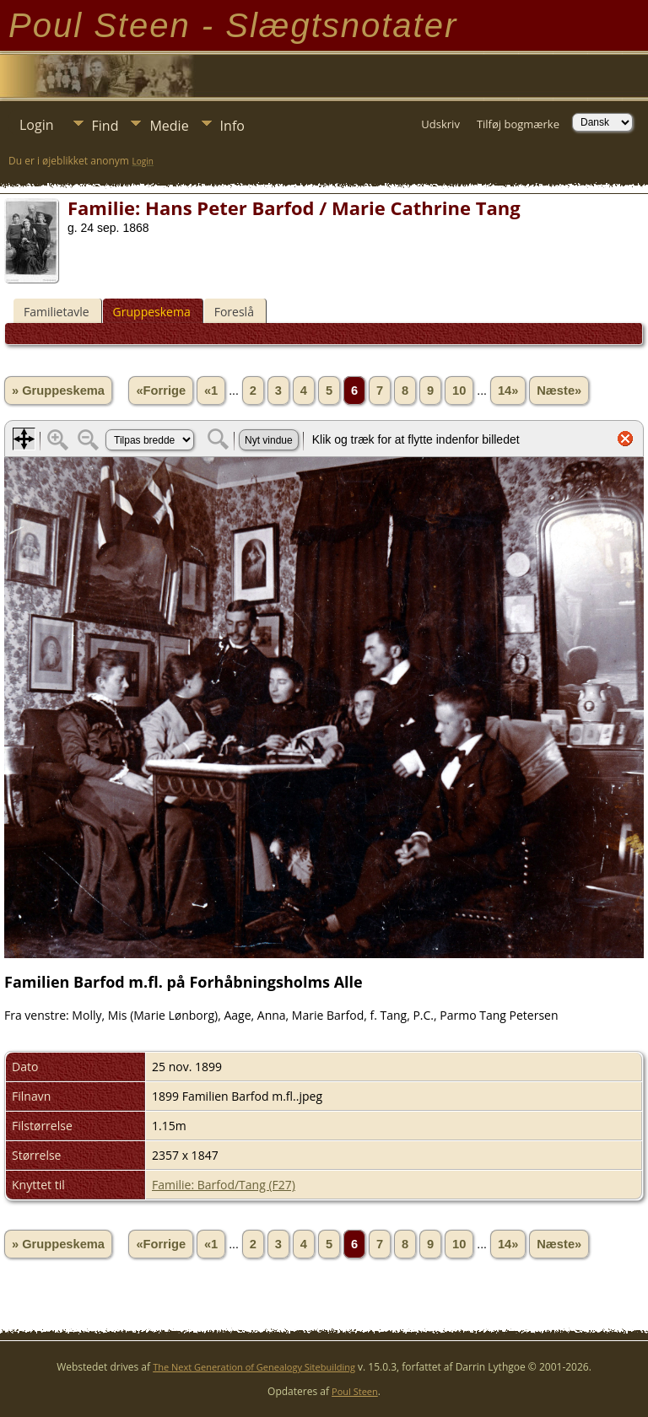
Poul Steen (355, 1391)
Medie (168, 125)
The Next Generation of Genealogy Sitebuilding (254, 1366)
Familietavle (56, 312)
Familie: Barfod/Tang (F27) (223, 1185)
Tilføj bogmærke (518, 124)
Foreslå (234, 312)
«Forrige (161, 390)
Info (232, 125)
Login (36, 125)
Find (105, 125)
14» (508, 390)
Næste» (559, 390)
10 (459, 390)
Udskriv (440, 124)
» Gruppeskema (58, 390)
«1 (211, 390)
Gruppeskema (152, 312)
